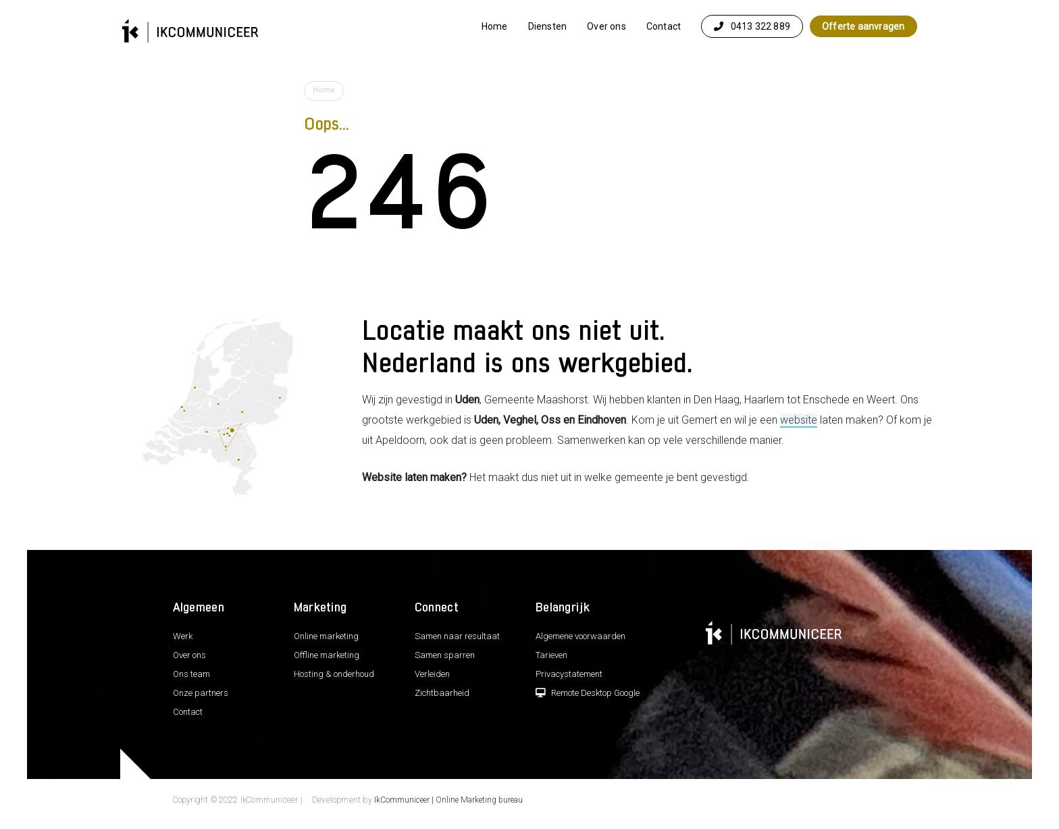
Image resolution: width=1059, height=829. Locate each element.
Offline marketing (326, 655)
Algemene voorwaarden (580, 636)
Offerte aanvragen (863, 26)
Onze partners (200, 693)
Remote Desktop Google (588, 693)
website (798, 419)
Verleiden (432, 674)
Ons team (191, 674)
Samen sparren (445, 655)
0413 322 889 (752, 26)
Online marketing (326, 636)
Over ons (606, 26)
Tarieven (551, 655)
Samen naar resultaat (457, 636)
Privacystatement (569, 674)
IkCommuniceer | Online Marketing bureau (448, 800)
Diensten (547, 26)
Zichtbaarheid (442, 693)
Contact (663, 26)
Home (495, 26)
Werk (182, 636)
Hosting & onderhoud (334, 674)
